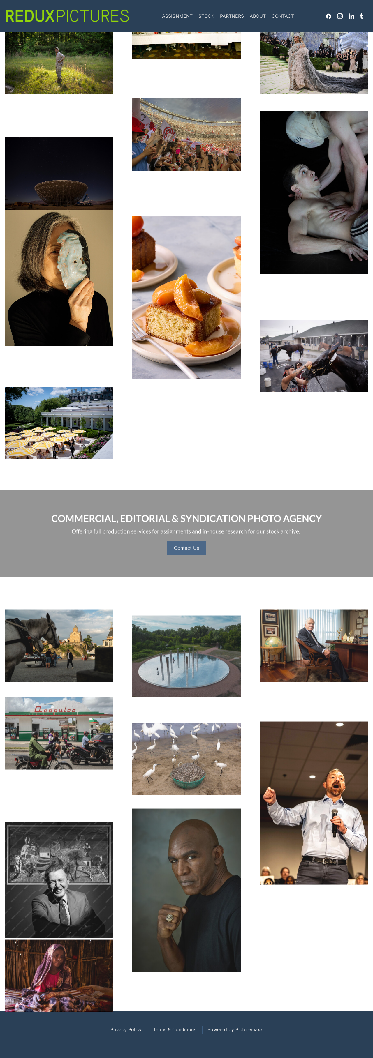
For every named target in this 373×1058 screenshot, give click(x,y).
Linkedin (351, 16)
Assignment (177, 16)
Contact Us (186, 573)
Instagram (340, 16)
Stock (206, 16)
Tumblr (361, 16)
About (258, 16)
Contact (283, 16)
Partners (232, 16)
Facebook (328, 16)
